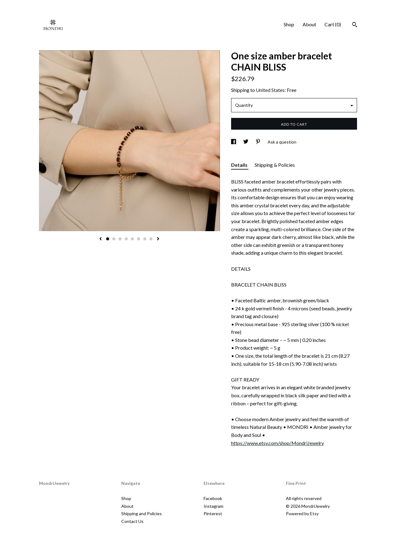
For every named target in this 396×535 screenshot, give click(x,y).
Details (239, 165)
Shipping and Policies (141, 513)
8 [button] (151, 238)
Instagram (213, 506)
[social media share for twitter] (246, 142)
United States (270, 90)
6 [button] (138, 238)
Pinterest (213, 513)
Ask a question (282, 142)
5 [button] (132, 238)
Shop (289, 24)
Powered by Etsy (302, 513)
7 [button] (144, 238)
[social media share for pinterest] (258, 142)
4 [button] (126, 238)
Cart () (333, 24)
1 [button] (107, 238)
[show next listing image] (158, 239)
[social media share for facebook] (234, 142)
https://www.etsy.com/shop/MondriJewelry (277, 443)
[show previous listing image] (100, 239)
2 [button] (113, 238)
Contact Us (132, 521)
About (309, 24)
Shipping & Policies (275, 165)
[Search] (354, 25)
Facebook (213, 498)
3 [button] (120, 238)
